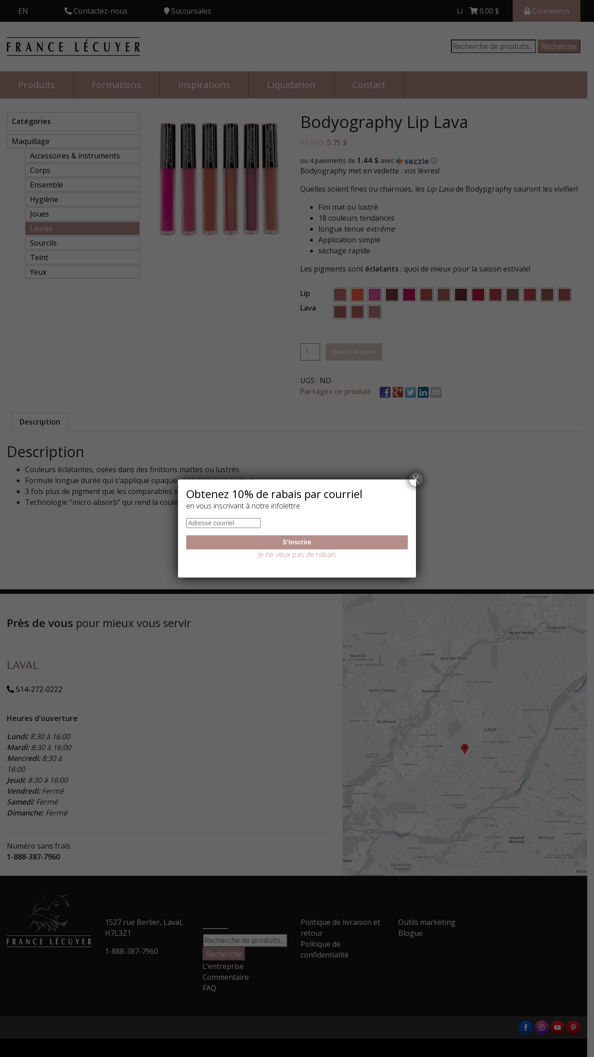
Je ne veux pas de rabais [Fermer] (297, 554)
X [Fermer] (416, 479)
